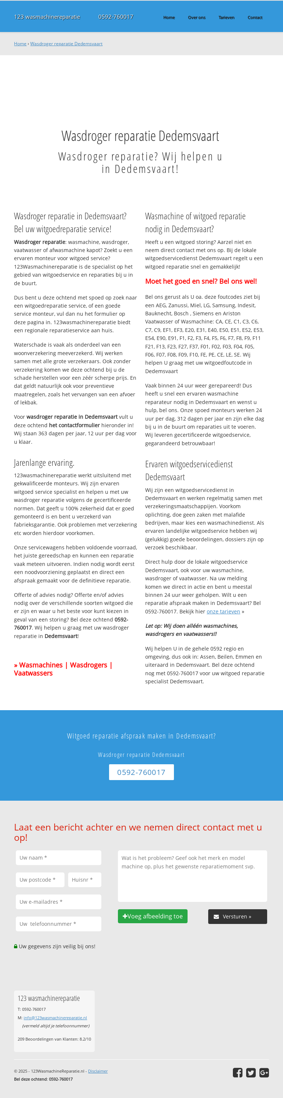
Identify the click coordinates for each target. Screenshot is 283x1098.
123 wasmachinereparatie (47, 17)
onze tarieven (223, 611)
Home (20, 43)
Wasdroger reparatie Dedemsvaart (66, 43)
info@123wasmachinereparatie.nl (55, 1017)
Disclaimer (98, 1071)
